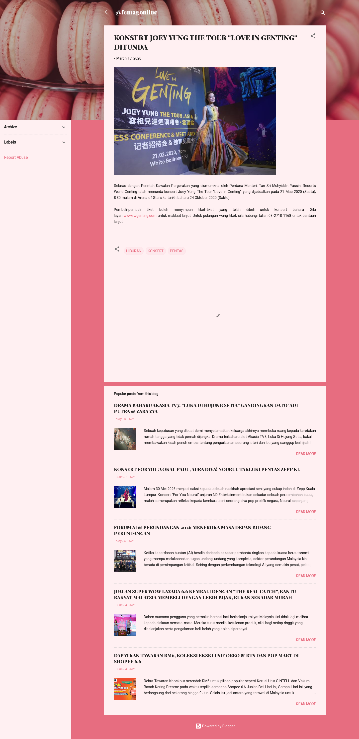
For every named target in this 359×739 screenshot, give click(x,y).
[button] (313, 37)
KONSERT (156, 251)
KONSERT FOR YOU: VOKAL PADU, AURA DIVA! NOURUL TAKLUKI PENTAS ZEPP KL (207, 469)
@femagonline (136, 12)
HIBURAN (133, 251)
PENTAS (176, 251)
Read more (306, 454)
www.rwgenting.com (140, 215)
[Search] (323, 13)
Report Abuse (16, 157)
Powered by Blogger (215, 726)
